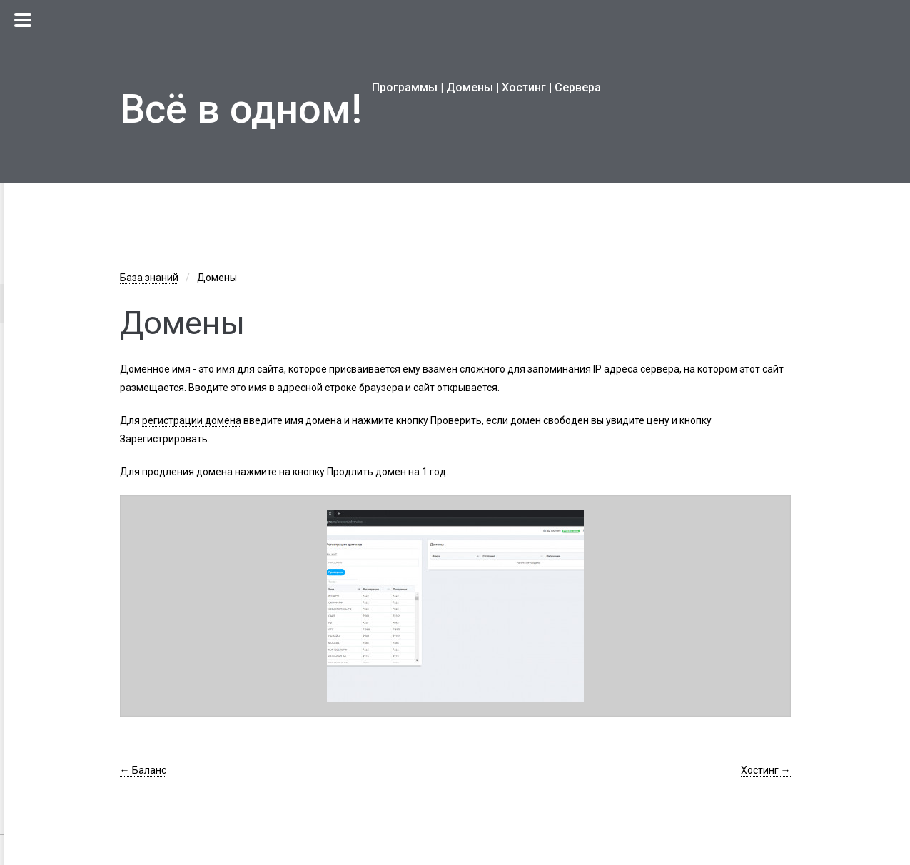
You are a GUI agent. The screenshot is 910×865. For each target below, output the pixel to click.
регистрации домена (191, 420)
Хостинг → (766, 770)
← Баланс (143, 770)
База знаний (149, 277)
